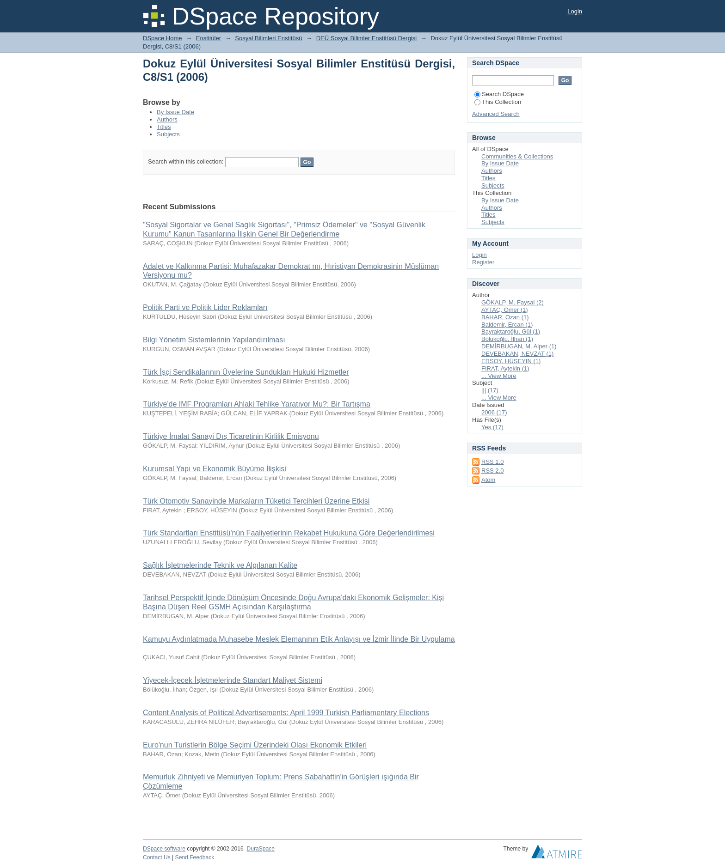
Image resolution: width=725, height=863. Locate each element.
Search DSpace (499, 94)
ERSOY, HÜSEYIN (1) (511, 361)
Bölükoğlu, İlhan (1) (507, 338)
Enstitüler (208, 38)
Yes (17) (492, 427)
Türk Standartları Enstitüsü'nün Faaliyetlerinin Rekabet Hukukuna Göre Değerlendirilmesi (289, 533)
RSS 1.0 (492, 461)
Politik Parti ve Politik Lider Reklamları (205, 307)
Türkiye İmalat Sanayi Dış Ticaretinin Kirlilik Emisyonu (231, 436)
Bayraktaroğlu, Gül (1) (510, 331)
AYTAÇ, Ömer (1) (504, 309)
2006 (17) (494, 412)
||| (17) (489, 390)
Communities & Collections (517, 156)
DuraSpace (260, 848)
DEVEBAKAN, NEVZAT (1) (517, 353)
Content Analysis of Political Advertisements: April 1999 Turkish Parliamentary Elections (286, 713)
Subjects (168, 134)
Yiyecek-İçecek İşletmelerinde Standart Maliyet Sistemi (232, 680)
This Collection (497, 101)
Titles (164, 126)
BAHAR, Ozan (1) (505, 317)
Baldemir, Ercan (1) (507, 324)
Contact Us (157, 857)
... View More (498, 375)
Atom (488, 479)
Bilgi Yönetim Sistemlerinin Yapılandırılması (214, 340)
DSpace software (164, 848)
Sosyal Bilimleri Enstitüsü (268, 38)
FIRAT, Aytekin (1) (505, 368)
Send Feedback (195, 857)
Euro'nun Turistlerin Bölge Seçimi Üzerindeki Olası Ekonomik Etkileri (255, 745)
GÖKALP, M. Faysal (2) (512, 302)
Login (574, 11)
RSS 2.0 (492, 470)
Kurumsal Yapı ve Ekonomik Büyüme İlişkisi (214, 469)
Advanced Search (496, 113)
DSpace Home (162, 38)
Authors (167, 119)
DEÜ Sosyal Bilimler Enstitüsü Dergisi (366, 38)
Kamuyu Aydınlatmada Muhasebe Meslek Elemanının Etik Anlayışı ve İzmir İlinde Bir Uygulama (299, 639)
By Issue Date (175, 112)
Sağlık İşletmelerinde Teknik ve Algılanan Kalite (220, 565)
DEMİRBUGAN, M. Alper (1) (519, 346)
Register (483, 262)
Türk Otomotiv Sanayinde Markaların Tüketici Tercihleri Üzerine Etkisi (256, 501)
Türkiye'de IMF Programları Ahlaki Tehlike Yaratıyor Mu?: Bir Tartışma (256, 404)
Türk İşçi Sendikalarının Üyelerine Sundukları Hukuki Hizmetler (246, 372)
